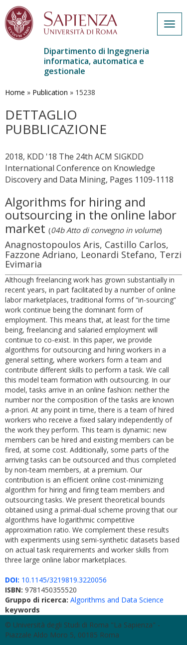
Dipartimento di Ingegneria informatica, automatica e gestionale (96, 61)
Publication (50, 92)
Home (15, 92)
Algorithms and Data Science (117, 599)
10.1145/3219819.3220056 (56, 579)
